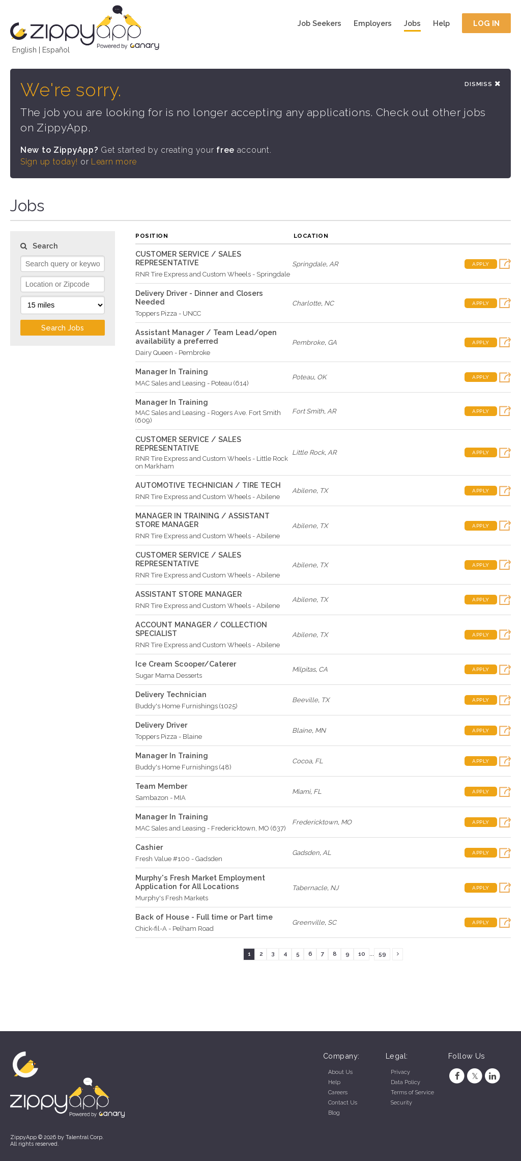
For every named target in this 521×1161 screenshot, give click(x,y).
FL (319, 761)
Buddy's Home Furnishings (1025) (186, 706)
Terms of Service (412, 1092)
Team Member (161, 786)
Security (401, 1102)
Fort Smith (308, 411)
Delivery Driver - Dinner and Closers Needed (199, 297)
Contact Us (342, 1102)
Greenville (308, 922)
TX (324, 490)
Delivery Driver (161, 725)
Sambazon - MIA (160, 797)
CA (323, 669)
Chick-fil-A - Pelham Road (174, 928)
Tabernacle (309, 888)
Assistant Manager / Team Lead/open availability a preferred (206, 336)
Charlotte (306, 303)
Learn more (114, 162)
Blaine (302, 730)
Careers (338, 1092)
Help (441, 23)
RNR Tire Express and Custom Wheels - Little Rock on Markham (211, 462)
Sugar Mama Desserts (168, 675)
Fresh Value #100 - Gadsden (178, 859)
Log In (486, 23)
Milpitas (303, 669)
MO (346, 822)
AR (333, 264)
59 (382, 953)
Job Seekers (319, 23)
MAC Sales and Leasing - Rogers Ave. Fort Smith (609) (208, 416)
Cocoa (302, 761)
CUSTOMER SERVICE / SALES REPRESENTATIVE (188, 258)
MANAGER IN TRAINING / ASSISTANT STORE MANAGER (202, 520)
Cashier (149, 847)
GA (332, 342)
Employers (373, 23)
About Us (340, 1072)
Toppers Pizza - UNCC (168, 313)
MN (320, 730)
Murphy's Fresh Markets (171, 898)
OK (321, 377)
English (24, 49)
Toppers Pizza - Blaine (168, 736)
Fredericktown (315, 822)
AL (327, 852)
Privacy (400, 1072)
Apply (480, 264)
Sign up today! (49, 162)
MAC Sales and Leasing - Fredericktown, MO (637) (210, 828)
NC (329, 303)
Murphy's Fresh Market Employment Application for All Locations (200, 882)
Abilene (304, 490)
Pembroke (308, 342)
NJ (334, 888)
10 (361, 953)
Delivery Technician (171, 694)
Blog (334, 1113)
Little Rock (308, 452)
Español (56, 49)
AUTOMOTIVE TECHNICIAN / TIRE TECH (208, 485)
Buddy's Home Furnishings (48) (183, 767)
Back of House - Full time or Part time (204, 917)
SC (332, 922)
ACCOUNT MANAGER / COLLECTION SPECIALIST (201, 629)
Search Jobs (62, 327)
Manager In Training (171, 371)
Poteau (303, 377)
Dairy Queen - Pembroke (172, 352)
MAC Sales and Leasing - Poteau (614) (192, 383)
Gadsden (306, 852)
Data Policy (405, 1082)
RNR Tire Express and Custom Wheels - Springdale (212, 274)
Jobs (412, 23)
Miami (301, 791)
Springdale (309, 264)
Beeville (305, 700)
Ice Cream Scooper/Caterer (185, 663)
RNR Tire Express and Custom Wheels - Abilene (207, 497)
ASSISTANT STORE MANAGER (188, 594)
